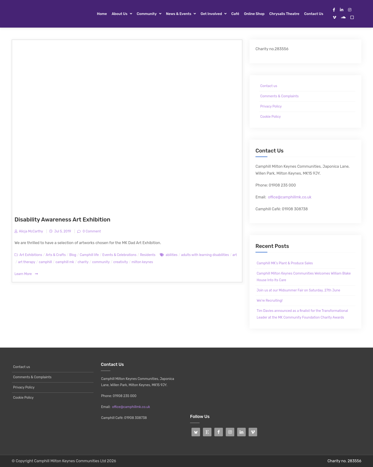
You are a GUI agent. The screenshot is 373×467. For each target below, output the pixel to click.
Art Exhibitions (30, 255)
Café (235, 14)
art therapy (26, 262)
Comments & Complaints (279, 96)
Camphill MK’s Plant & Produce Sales (285, 263)
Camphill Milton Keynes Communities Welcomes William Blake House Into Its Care (304, 276)
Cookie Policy (270, 117)
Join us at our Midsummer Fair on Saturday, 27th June (298, 290)
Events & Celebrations (119, 255)
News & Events (178, 14)
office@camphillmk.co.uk (289, 197)
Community (147, 14)
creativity (120, 262)
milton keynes (142, 262)
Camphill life (89, 255)
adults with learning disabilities (205, 255)
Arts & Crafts (56, 255)
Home (102, 14)
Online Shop (254, 14)
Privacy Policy (271, 106)
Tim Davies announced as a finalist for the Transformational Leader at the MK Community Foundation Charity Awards (302, 314)
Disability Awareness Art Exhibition (62, 219)
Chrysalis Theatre (284, 14)
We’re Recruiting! (270, 301)
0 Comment (91, 231)
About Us (119, 14)
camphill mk (64, 262)
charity (83, 262)
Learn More (26, 273)
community (101, 262)
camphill (45, 262)
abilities (171, 255)
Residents (148, 255)
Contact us (313, 14)
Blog (72, 255)
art (234, 255)
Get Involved (211, 14)
